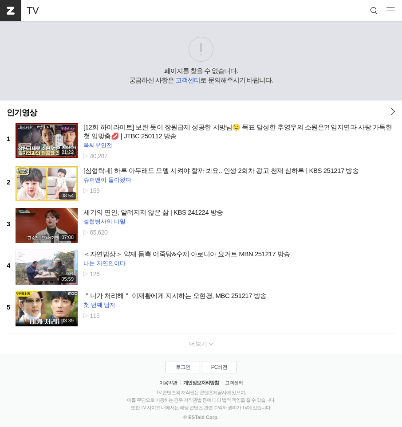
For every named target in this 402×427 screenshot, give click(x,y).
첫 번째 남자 (99, 305)
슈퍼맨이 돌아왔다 (107, 179)
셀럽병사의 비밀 (104, 221)
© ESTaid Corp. (200, 417)
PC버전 (219, 367)
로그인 (183, 367)
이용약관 (168, 382)
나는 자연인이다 (104, 263)
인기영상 (22, 112)
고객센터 (187, 80)
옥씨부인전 (97, 145)
